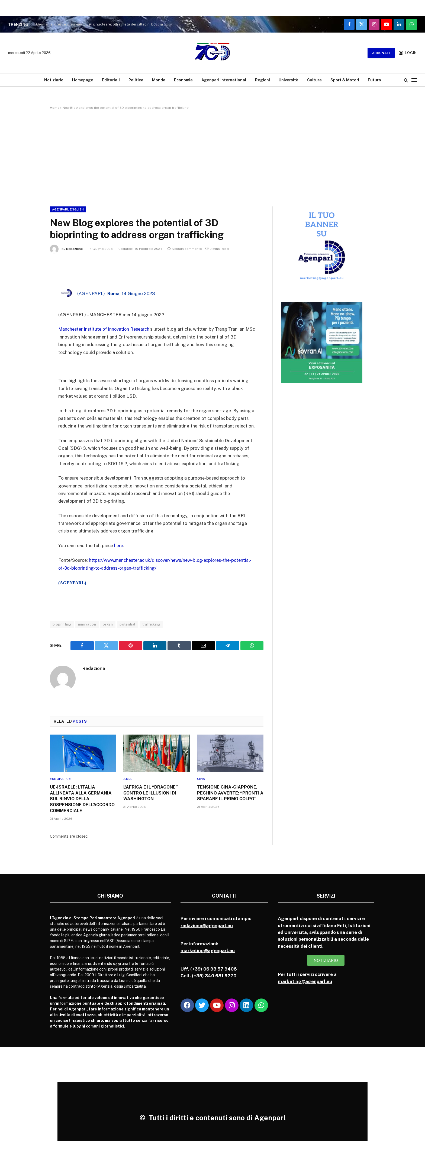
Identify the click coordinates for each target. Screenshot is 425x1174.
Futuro (374, 80)
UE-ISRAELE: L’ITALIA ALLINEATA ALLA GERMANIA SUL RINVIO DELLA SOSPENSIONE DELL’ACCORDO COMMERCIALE (82, 798)
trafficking (151, 624)
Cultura (314, 80)
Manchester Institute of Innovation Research (104, 329)
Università (288, 80)
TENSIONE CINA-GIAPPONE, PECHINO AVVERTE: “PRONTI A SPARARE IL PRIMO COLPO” (230, 792)
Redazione (74, 249)
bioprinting (62, 624)
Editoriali (111, 80)
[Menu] (414, 80)
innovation (87, 624)
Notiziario (53, 80)
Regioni (262, 80)
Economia (183, 80)
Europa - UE (60, 778)
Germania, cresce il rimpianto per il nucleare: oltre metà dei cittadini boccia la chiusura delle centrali (104, 24)
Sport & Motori (344, 80)
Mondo (158, 80)
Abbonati (381, 53)
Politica (135, 80)
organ (108, 624)
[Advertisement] (212, 157)
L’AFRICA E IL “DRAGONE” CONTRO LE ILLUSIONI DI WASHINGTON (150, 792)
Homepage (82, 80)
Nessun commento (184, 249)
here (118, 545)
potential (128, 624)
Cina (201, 778)
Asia (127, 778)
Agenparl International (223, 80)
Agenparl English (68, 209)
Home (54, 108)
